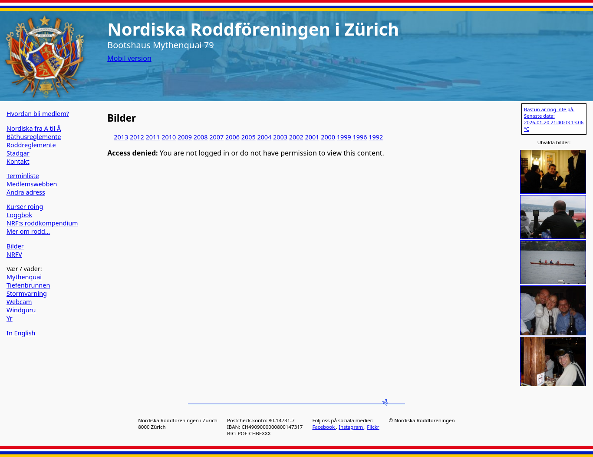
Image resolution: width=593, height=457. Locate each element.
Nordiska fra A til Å (34, 128)
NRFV (14, 254)
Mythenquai (24, 277)
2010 (168, 137)
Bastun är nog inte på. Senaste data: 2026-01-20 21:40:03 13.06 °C (553, 119)
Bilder (15, 246)
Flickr (373, 427)
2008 (201, 137)
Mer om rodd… (28, 231)
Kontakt (18, 161)
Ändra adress (26, 192)
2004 (264, 137)
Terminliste (23, 176)
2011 (153, 137)
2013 (121, 137)
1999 (344, 137)
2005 (248, 137)
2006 (232, 137)
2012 (137, 137)
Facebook (324, 427)
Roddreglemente (31, 145)
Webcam (19, 302)
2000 (328, 137)
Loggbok (19, 215)
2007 (216, 137)
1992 (376, 137)
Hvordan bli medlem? (38, 113)
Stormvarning (27, 293)
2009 (185, 137)
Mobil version (129, 58)
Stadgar (18, 153)
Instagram (351, 427)
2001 (312, 137)
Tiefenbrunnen (28, 285)
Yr (10, 318)
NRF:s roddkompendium (42, 223)
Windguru (21, 310)
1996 (360, 137)
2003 (280, 137)
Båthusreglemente (34, 136)
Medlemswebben (32, 184)
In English (21, 333)
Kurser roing (25, 206)
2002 (296, 137)
